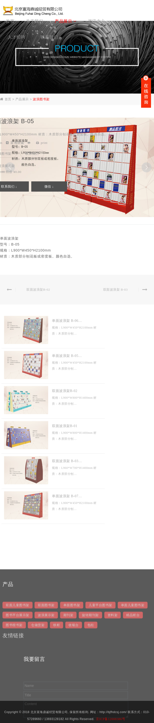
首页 (8, 100)
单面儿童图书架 (133, 675)
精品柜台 (133, 685)
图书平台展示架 (17, 685)
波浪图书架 (41, 100)
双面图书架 (46, 675)
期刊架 (68, 685)
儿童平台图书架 (100, 675)
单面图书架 (71, 675)
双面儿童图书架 (17, 675)
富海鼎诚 (17, 143)
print (44, 143)
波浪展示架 (46, 685)
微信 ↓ (49, 187)
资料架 (113, 685)
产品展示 (22, 100)
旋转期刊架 (90, 685)
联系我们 (32, 154)
